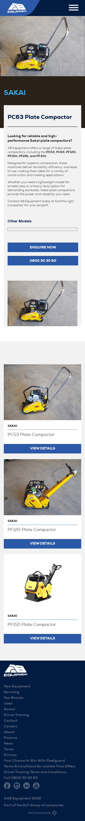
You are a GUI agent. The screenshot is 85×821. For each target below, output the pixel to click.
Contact (10, 720)
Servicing (11, 692)
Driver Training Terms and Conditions (35, 772)
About (9, 732)
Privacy (10, 755)
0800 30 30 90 (43, 260)
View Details (42, 448)
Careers (10, 726)
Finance (10, 737)
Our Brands (13, 697)
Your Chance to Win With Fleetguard (34, 760)
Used (8, 703)
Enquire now (43, 247)
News (8, 743)
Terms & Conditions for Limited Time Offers (39, 766)
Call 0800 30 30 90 (21, 777)
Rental (9, 709)
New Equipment (17, 686)
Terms (9, 749)
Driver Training (16, 715)
